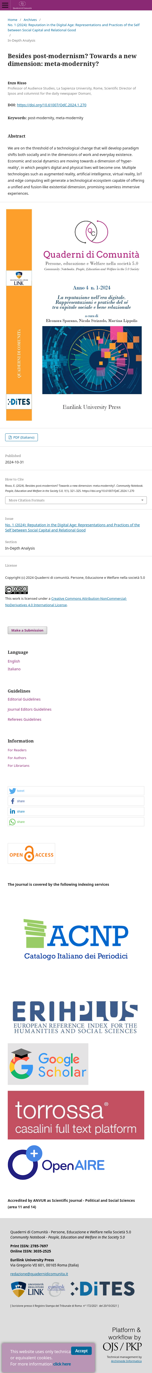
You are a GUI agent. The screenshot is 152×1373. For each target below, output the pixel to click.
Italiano (14, 668)
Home (12, 19)
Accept (81, 1351)
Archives (30, 19)
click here (62, 1364)
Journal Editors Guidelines (30, 709)
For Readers (17, 750)
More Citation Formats (27, 500)
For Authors (17, 757)
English (14, 661)
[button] (76, 791)
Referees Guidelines (24, 719)
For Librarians (18, 765)
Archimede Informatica (126, 1361)
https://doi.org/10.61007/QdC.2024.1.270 (51, 104)
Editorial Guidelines (24, 699)
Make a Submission (27, 630)
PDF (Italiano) (23, 437)
